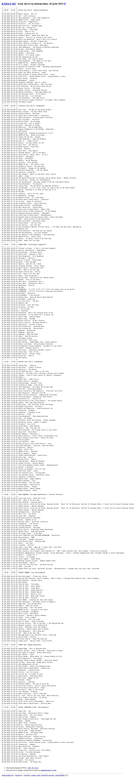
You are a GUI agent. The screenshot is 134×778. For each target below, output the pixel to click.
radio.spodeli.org (7, 775)
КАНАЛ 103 (9, 3)
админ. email (35, 775)
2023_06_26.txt (33, 768)
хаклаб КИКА (60, 775)
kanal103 (19, 775)
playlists (27, 775)
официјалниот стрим (48, 770)
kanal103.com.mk (48, 775)
